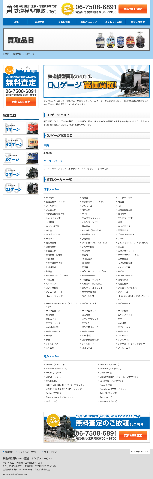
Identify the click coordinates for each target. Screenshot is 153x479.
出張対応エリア (88, 22)
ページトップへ (141, 451)
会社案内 (9, 451)
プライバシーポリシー (28, 451)
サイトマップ (50, 451)
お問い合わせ (137, 22)
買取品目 (40, 22)
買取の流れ (64, 22)
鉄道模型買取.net (12, 458)
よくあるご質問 (113, 22)
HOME (15, 22)
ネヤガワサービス (41, 458)
